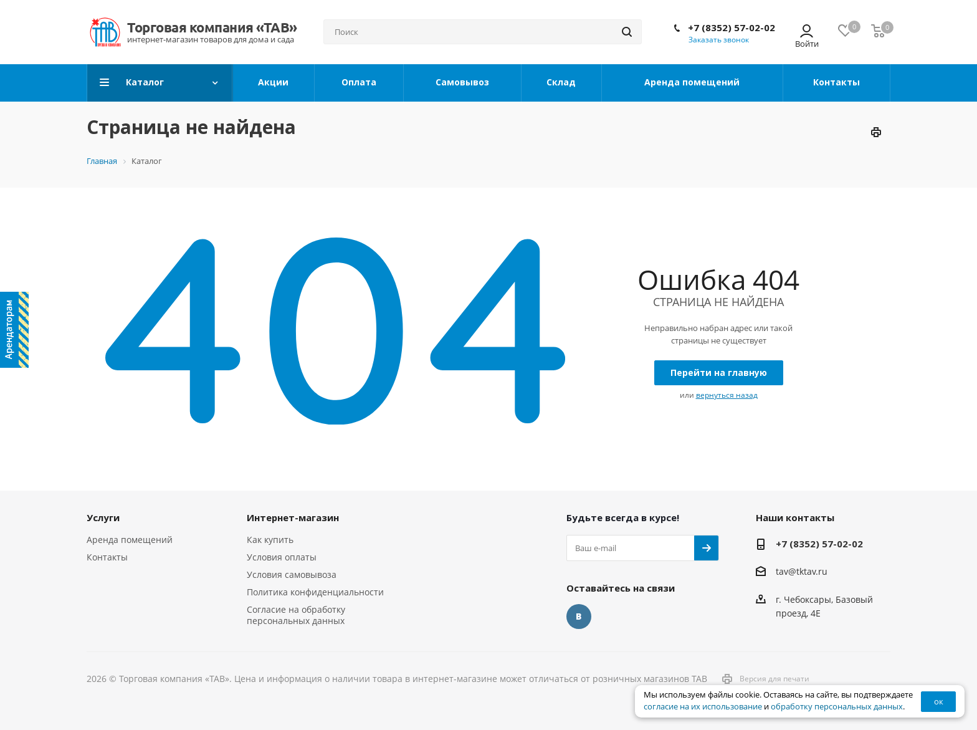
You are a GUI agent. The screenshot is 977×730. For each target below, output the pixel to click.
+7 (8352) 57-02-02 (731, 27)
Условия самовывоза (291, 574)
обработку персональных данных (837, 706)
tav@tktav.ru (801, 572)
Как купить (270, 539)
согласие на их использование (703, 706)
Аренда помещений (130, 539)
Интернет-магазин (293, 517)
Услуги (103, 517)
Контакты (107, 557)
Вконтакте (578, 616)
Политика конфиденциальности (315, 592)
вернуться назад (727, 395)
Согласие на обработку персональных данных (296, 615)
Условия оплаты (282, 557)
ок (938, 701)
